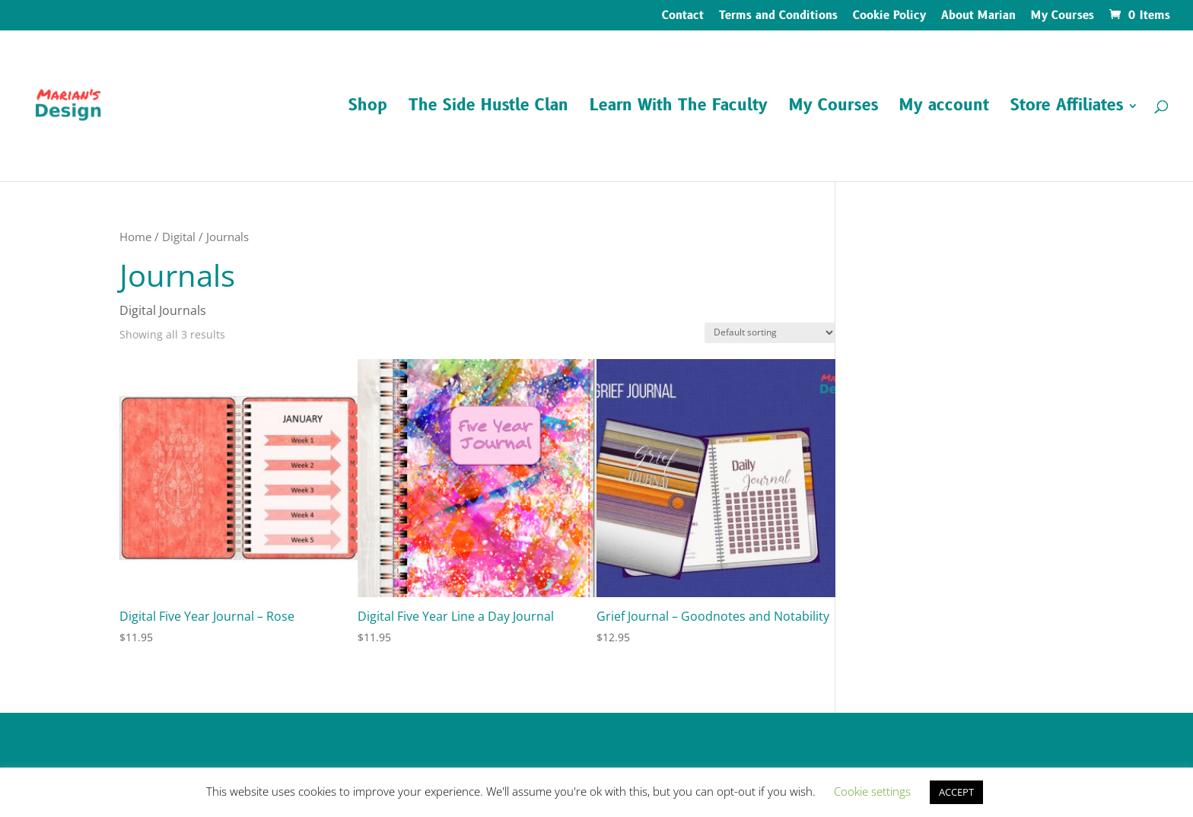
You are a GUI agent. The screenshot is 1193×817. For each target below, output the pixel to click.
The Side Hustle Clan (488, 108)
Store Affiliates (1066, 108)
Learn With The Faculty (679, 108)
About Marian (978, 17)
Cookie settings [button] (872, 791)
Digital (179, 236)
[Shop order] (770, 333)
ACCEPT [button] (956, 792)
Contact (683, 17)
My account (944, 108)
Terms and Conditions (778, 17)
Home (135, 236)
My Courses (1062, 17)
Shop (367, 108)
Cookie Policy (889, 17)
